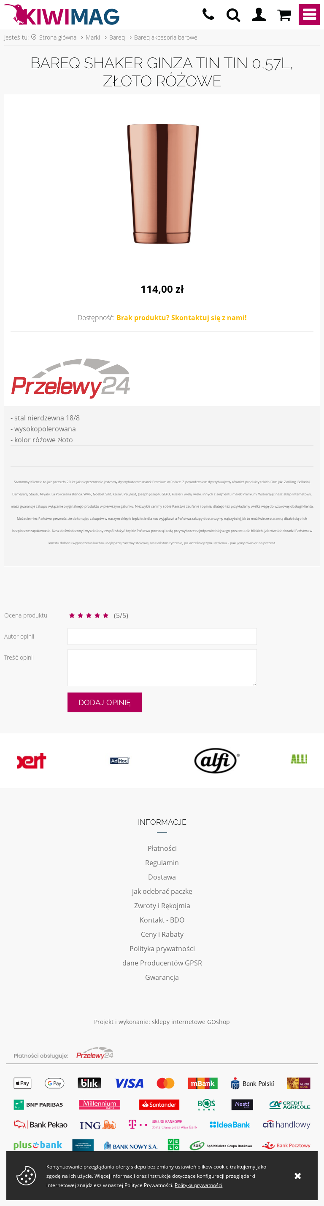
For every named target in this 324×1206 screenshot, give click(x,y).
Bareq (117, 37)
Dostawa (162, 877)
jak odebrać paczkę (162, 891)
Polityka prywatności (162, 948)
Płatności (162, 848)
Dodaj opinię (104, 702)
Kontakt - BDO (162, 920)
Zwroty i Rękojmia (162, 905)
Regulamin (162, 862)
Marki (93, 37)
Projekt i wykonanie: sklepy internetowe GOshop (162, 1022)
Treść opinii (19, 657)
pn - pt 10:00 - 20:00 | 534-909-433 (208, 14)
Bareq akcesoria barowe (165, 37)
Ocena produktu (25, 615)
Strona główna (57, 37)
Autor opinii (19, 636)
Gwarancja (162, 977)
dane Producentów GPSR (162, 963)
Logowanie (258, 14)
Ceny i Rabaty (162, 934)
